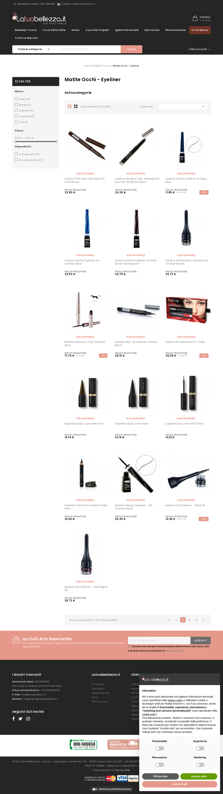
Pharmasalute (175, 30)
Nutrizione (152, 30)
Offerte (135, 684)
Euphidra (26, 110)
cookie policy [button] (149, 714)
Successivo (203, 620)
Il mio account (100, 701)
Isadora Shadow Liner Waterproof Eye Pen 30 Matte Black (137, 180)
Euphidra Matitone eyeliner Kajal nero (86, 506)
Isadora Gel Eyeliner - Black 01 (185, 505)
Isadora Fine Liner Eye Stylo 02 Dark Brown (85, 180)
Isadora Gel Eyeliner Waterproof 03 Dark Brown (187, 262)
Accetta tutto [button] (199, 776)
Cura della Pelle (54, 30)
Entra (95, 697)
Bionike (25, 104)
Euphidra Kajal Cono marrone (84, 423)
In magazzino (29, 154)
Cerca (131, 49)
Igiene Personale (127, 30)
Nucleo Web (123, 767)
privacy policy (174, 650)
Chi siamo (98, 684)
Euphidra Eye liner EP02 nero (184, 423)
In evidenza (200, 30)
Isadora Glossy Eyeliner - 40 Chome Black (133, 506)
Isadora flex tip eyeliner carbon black (136, 343)
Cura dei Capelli (97, 30)
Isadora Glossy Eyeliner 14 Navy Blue (186, 180)
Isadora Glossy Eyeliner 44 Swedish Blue (82, 262)
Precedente (169, 620)
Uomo (76, 30)
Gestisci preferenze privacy (111, 787)
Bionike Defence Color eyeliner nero (85, 343)
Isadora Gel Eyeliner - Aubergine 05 (86, 588)
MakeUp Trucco (26, 30)
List (76, 106)
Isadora (26, 116)
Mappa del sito (100, 692)
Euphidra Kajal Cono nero (132, 423)
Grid (70, 106)
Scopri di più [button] (179, 784)
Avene (24, 99)
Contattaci (98, 688)
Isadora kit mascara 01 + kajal (185, 342)
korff (23, 122)
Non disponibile (31, 160)
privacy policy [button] (175, 700)
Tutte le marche (26, 38)
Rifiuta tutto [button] (160, 776)
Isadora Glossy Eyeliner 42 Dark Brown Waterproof (136, 262)
